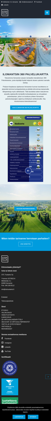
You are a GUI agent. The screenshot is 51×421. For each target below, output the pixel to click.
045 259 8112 (9, 285)
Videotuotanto (7, 315)
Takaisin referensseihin (25, 208)
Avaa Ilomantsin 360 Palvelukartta (25, 107)
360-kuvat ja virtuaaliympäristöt (15, 322)
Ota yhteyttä (26, 244)
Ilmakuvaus (6, 317)
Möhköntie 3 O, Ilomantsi (10, 2)
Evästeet (4, 297)
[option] (25, 42)
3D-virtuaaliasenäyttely (12, 319)
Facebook (39, 2)
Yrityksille (6, 326)
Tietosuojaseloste (7, 301)
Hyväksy (33, 417)
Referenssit (6, 329)
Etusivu (4, 310)
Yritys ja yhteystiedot (11, 324)
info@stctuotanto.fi (27, 2)
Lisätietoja (19, 417)
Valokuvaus (6, 312)
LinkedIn (6, 5)
